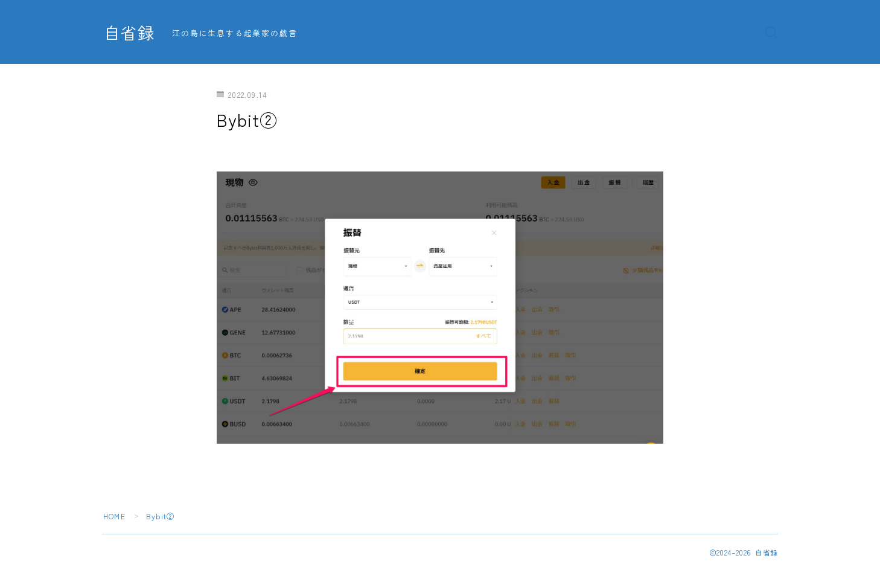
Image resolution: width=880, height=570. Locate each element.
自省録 (129, 33)
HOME (114, 516)
